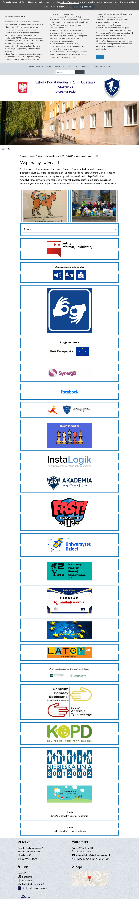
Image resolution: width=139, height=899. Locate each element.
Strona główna (34, 66)
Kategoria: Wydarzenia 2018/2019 (55, 156)
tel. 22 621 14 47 (82, 851)
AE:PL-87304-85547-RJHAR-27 (90, 858)
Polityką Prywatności (69, 2)
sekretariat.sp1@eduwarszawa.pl (91, 855)
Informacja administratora (100, 66)
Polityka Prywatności (31, 884)
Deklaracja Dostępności (32, 888)
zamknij (99, 57)
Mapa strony (47, 66)
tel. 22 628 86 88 (82, 847)
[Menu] (69, 148)
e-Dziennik (25, 876)
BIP (22, 873)
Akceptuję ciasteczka (83, 7)
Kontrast (85, 66)
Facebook (25, 880)
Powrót (28, 229)
